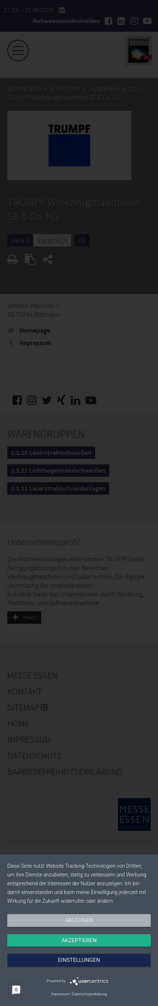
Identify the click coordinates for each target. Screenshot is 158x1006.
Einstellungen (79, 960)
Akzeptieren (78, 940)
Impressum (60, 994)
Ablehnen (79, 920)
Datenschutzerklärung (89, 994)
